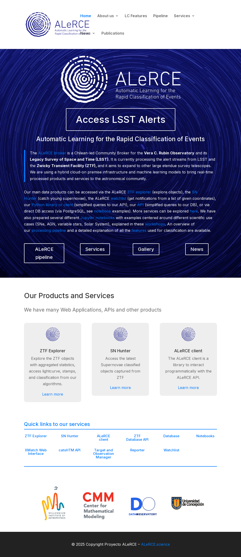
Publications (112, 34)
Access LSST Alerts (120, 119)
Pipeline (160, 16)
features (139, 230)
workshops (155, 224)
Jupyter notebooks (97, 217)
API (140, 204)
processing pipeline (49, 230)
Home (85, 16)
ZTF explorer (139, 192)
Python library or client (52, 204)
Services (182, 16)
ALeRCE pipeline (44, 253)
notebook (102, 211)
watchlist (118, 198)
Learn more (52, 463)
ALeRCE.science (155, 544)
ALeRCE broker (52, 153)
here (194, 211)
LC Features (136, 16)
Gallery (146, 249)
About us (105, 16)
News (85, 34)
